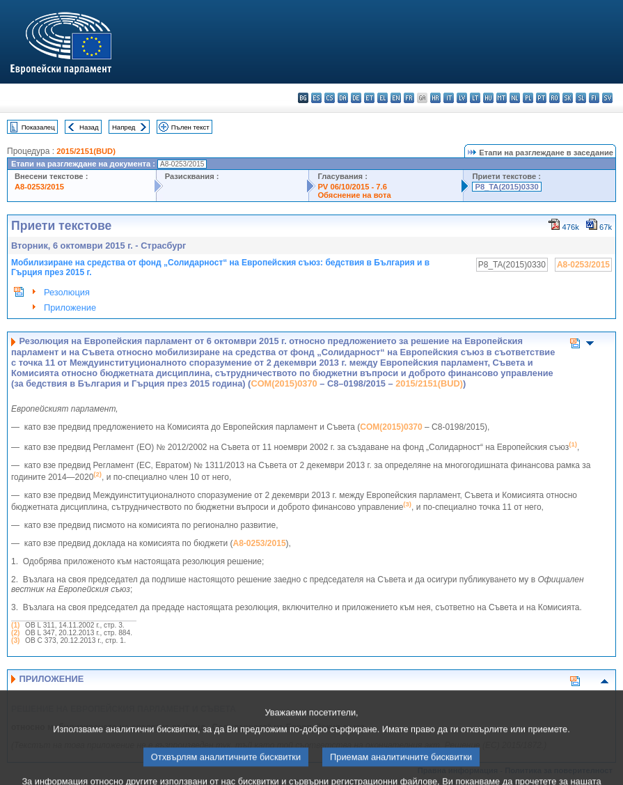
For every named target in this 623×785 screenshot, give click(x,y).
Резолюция (67, 292)
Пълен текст (190, 127)
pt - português (541, 98)
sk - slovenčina (567, 98)
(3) (15, 640)
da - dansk (343, 98)
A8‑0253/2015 (259, 543)
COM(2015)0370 (284, 383)
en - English (396, 98)
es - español (316, 98)
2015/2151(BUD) (86, 151)
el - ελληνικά (382, 98)
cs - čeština (329, 98)
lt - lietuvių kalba (475, 98)
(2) (15, 633)
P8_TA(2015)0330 (506, 186)
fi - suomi (594, 98)
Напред (124, 127)
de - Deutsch (356, 98)
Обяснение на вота (354, 195)
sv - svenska (607, 98)
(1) (15, 625)
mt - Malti (501, 98)
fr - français (409, 98)
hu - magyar (488, 98)
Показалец (38, 127)
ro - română (554, 98)
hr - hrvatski (435, 98)
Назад (89, 127)
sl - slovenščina (581, 98)
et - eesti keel (369, 98)
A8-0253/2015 (39, 186)
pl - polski (528, 98)
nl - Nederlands (515, 98)
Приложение (70, 307)
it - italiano (448, 98)
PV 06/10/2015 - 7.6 (352, 186)
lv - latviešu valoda (462, 98)
